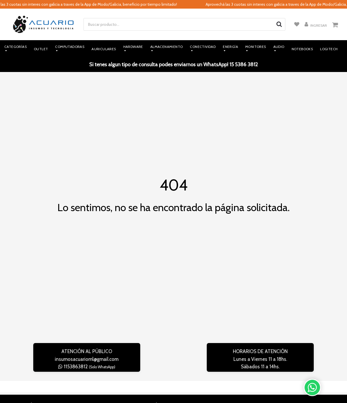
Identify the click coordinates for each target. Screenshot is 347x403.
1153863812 (86, 366)
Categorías (15, 46)
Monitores (255, 46)
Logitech (329, 49)
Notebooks (302, 49)
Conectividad (203, 46)
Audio (278, 46)
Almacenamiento (166, 46)
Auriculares (103, 49)
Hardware (133, 46)
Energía (230, 46)
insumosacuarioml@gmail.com (86, 359)
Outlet (41, 49)
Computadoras (69, 46)
